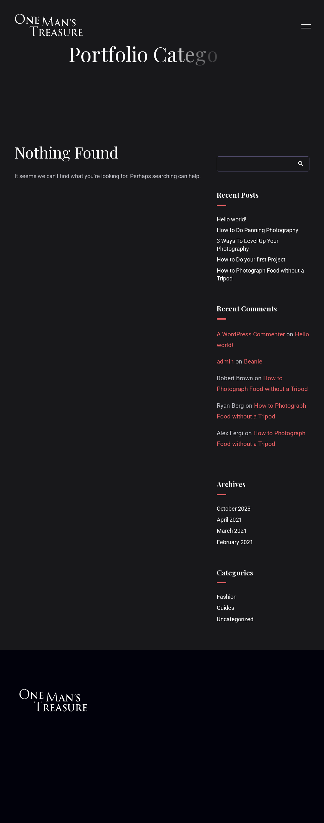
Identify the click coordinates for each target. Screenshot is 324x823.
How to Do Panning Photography (257, 230)
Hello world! (231, 219)
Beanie (253, 362)
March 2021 (232, 531)
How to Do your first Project (251, 260)
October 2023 (234, 509)
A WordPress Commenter (251, 334)
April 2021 (229, 520)
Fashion (227, 597)
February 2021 (235, 542)
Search (300, 163)
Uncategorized (235, 619)
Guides (225, 608)
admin (225, 362)
